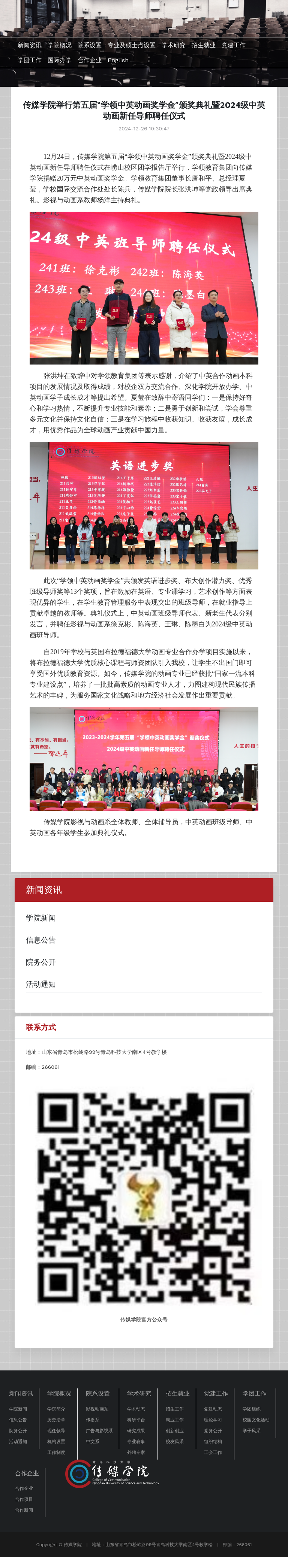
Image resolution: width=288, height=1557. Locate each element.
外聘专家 (136, 1452)
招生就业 (204, 45)
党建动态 (213, 1409)
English (118, 60)
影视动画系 (97, 1409)
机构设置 (56, 1441)
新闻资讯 (30, 45)
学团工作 (30, 60)
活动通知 (18, 1441)
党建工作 (234, 45)
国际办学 (60, 60)
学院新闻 (18, 1409)
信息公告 (18, 1420)
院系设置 (90, 45)
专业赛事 (136, 1441)
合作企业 (90, 60)
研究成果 (136, 1430)
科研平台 (136, 1420)
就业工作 (175, 1420)
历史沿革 (56, 1420)
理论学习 (213, 1420)
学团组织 (252, 1409)
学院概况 (60, 45)
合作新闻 (24, 1510)
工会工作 (213, 1452)
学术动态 (136, 1409)
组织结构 (213, 1441)
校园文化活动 (256, 1420)
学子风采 (252, 1430)
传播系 (92, 1420)
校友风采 (175, 1441)
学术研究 (174, 45)
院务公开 (18, 1430)
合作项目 (24, 1499)
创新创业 (175, 1430)
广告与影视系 (99, 1430)
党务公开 (213, 1430)
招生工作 (175, 1409)
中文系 (92, 1441)
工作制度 (56, 1452)
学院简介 (56, 1409)
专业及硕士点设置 (132, 45)
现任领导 (56, 1430)
